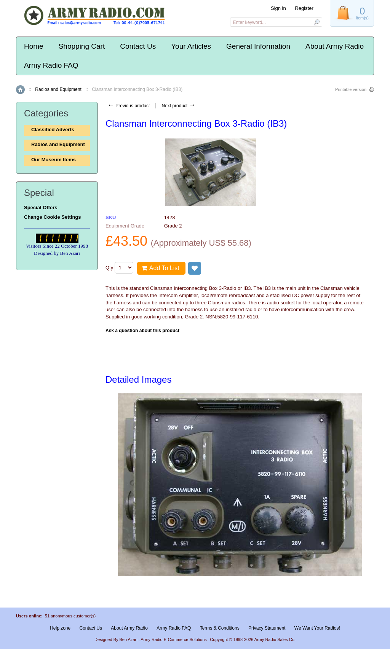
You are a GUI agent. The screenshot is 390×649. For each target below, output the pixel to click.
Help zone (60, 628)
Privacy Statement (266, 628)
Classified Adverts (52, 129)
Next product (178, 105)
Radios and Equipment (58, 89)
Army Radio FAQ (51, 65)
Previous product (128, 105)
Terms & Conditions (220, 628)
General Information (258, 46)
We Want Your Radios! (317, 628)
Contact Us (138, 46)
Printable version (350, 89)
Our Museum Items (53, 159)
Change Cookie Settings (52, 217)
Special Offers (40, 207)
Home (33, 46)
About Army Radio (334, 46)
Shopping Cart (82, 46)
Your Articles (191, 46)
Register (304, 8)
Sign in (278, 8)
